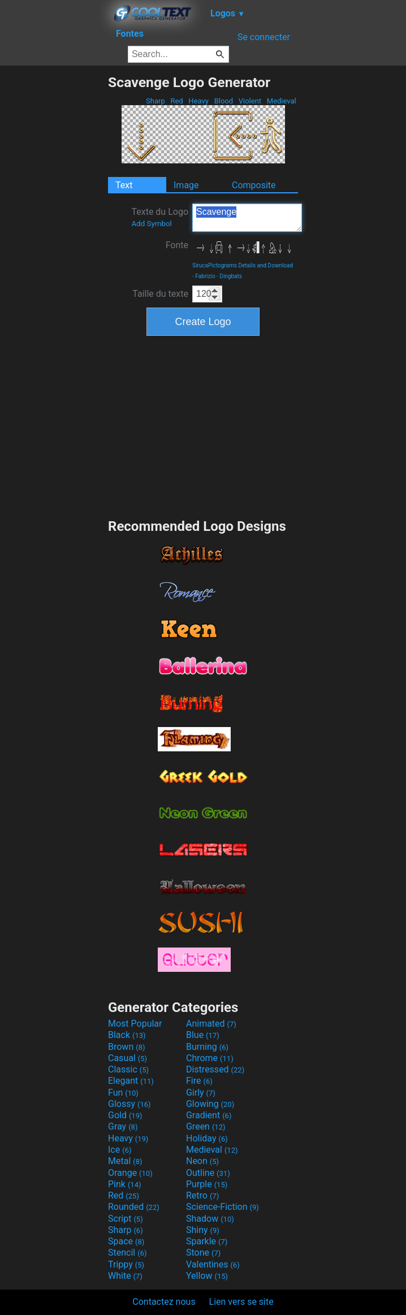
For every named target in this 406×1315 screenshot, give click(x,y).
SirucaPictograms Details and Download (242, 265)
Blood (223, 101)
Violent (250, 101)
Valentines (213, 1264)
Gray (122, 1126)
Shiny (202, 1230)
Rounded (133, 1206)
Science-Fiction (222, 1206)
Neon (202, 1161)
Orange (130, 1172)
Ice (119, 1149)
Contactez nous (163, 1301)
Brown (126, 1046)
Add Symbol (151, 223)
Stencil (127, 1252)
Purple (206, 1184)
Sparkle (206, 1241)
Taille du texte (160, 293)
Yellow (207, 1275)
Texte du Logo (159, 217)
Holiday (207, 1138)
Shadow (210, 1218)
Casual (127, 1058)
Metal (125, 1161)
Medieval (281, 101)
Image (186, 185)
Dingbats (230, 276)
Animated (211, 1023)
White (125, 1275)
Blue (202, 1034)
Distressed (215, 1069)
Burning (207, 1046)
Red (177, 101)
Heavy (198, 101)
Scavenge (247, 218)
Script (125, 1218)
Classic (128, 1069)
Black (127, 1034)
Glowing (210, 1103)
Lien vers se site (241, 1301)
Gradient (208, 1115)
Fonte (177, 245)
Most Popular (135, 1023)
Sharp (155, 101)
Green (206, 1126)
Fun (123, 1092)
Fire (199, 1080)
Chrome (210, 1058)
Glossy (129, 1103)
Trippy (126, 1264)
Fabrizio (205, 276)
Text (123, 185)
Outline (208, 1172)
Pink (124, 1184)
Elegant (131, 1080)
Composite (254, 185)
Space (126, 1241)
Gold (125, 1115)
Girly (200, 1092)
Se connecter (263, 37)
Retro (202, 1195)
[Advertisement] (53, 243)
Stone (203, 1252)
